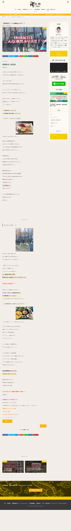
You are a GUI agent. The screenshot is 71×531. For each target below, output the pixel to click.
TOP (15, 9)
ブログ (48, 9)
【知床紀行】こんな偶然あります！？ (17, 16)
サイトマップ (54, 505)
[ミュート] (64, 71)
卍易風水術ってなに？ (55, 124)
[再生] (51, 71)
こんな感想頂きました (56, 136)
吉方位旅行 (9, 25)
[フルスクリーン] (66, 71)
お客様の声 (43, 9)
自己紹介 (19, 9)
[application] (59, 68)
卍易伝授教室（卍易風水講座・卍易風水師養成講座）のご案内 (58, 105)
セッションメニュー (54, 117)
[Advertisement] (24, 210)
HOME (4, 16)
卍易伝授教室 (37, 9)
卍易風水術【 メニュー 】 (28, 9)
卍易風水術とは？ (15, 505)
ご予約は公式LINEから (35, 491)
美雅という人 (53, 127)
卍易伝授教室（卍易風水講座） (57, 120)
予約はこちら (8, 421)
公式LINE (53, 9)
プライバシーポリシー (62, 505)
